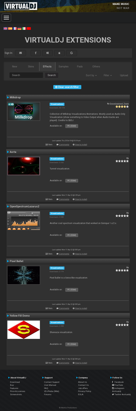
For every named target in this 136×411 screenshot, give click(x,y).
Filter (108, 75)
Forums (47, 394)
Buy (12, 385)
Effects (47, 66)
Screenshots (16, 394)
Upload (124, 75)
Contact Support (52, 382)
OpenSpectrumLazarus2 (24, 206)
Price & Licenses (17, 391)
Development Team (119, 103)
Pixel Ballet (16, 261)
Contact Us (83, 385)
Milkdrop (15, 97)
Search (52, 75)
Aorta (13, 152)
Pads (80, 66)
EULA (80, 394)
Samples (64, 66)
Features (14, 388)
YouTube (117, 385)
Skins (31, 66)
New (14, 66)
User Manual (50, 385)
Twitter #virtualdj (121, 394)
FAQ (46, 388)
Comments (64, 144)
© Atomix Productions (68, 408)
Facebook (118, 382)
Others (96, 66)
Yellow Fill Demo (20, 315)
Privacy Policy (84, 391)
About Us (82, 382)
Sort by (91, 75)
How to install (81, 144)
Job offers (83, 388)
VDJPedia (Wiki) (51, 391)
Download (15, 382)
